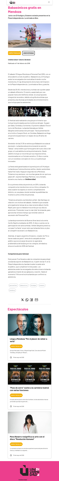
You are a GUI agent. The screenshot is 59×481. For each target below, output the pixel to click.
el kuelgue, (33, 285)
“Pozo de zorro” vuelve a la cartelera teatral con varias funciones (29, 389)
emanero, (42, 285)
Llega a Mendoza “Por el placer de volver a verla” (28, 340)
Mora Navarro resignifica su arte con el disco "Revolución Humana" (27, 437)
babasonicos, (24, 285)
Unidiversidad (28, 53)
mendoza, (12, 290)
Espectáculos (14, 53)
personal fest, (13, 285)
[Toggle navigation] (49, 2)
